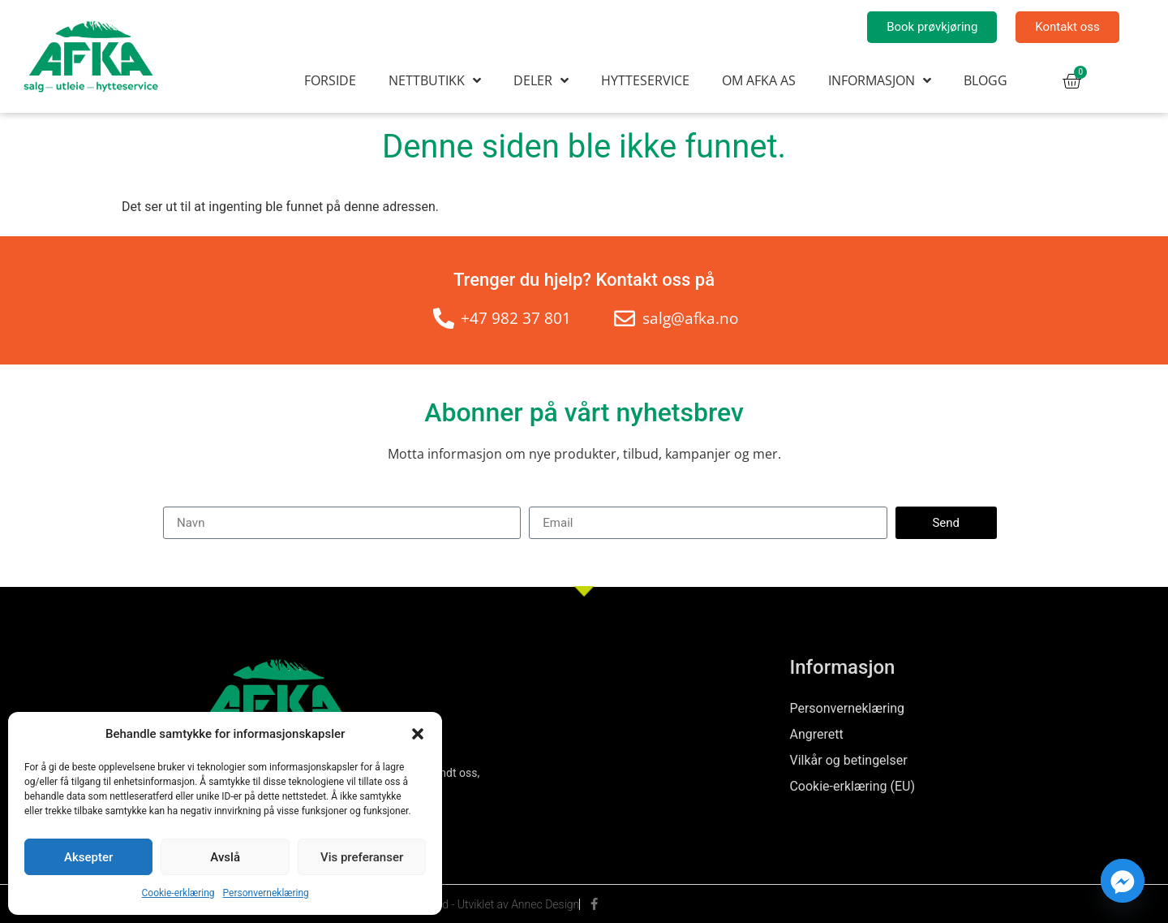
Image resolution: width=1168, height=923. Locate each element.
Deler (541, 80)
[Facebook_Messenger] (1122, 881)
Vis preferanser (361, 857)
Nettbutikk (435, 80)
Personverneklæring (266, 893)
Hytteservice (645, 80)
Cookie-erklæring (178, 893)
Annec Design (545, 904)
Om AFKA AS (759, 80)
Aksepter (88, 857)
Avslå (225, 857)
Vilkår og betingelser (848, 760)
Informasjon (879, 80)
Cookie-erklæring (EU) (852, 786)
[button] (418, 734)
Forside (330, 80)
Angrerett (816, 734)
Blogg (985, 80)
